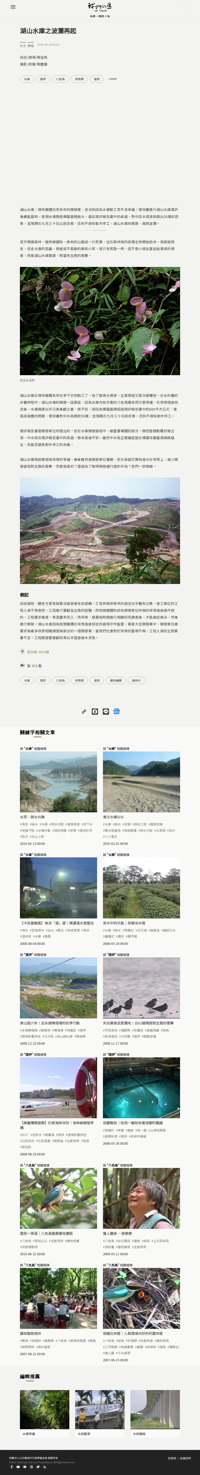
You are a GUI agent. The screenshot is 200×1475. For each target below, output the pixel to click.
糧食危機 (156, 824)
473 (34, 665)
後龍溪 (155, 930)
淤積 (73, 830)
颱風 (48, 936)
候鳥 (166, 1030)
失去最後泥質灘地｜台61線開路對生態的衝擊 (138, 1022)
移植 (92, 1340)
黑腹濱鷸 (153, 1030)
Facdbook (11, 1466)
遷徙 (137, 1240)
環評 (43, 79)
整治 (60, 930)
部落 (86, 1140)
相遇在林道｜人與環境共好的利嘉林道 (133, 1333)
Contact (24, 1466)
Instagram (31, 1466)
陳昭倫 (58, 1140)
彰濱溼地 (111, 1036)
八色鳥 (60, 79)
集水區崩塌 (113, 830)
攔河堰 (132, 936)
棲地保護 (73, 1240)
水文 (23, 46)
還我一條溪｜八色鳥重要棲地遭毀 (46, 1233)
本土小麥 (38, 836)
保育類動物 (30, 1246)
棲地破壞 (124, 1246)
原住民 (26, 1146)
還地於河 (86, 830)
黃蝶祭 (49, 1340)
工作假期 (111, 1346)
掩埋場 (58, 1030)
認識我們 (185, 1458)
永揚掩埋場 (30, 1030)
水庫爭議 (28, 1433)
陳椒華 (81, 1036)
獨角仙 (174, 1346)
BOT (25, 1134)
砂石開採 (124, 1240)
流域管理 (73, 930)
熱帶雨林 (28, 1346)
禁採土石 (41, 1240)
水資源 (160, 830)
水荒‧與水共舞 (32, 816)
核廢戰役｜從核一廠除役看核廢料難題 (133, 1122)
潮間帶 (125, 1030)
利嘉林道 (146, 1340)
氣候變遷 (130, 830)
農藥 (140, 1346)
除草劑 (151, 1346)
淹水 (25, 930)
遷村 (121, 936)
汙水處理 (124, 1353)
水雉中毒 (44, 830)
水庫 (27, 79)
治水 (51, 930)
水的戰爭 (84, 1433)
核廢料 (109, 1130)
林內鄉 (44, 651)
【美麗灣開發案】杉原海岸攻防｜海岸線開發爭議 (57, 1125)
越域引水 (169, 930)
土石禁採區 (161, 1240)
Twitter (38, 1466)
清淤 (25, 824)
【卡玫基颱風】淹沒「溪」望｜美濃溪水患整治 (57, 922)
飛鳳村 (129, 930)
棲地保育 (162, 1340)
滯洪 (86, 930)
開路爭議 (150, 1036)
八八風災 (111, 836)
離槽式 (109, 936)
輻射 (131, 1130)
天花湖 (142, 930)
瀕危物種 (60, 830)
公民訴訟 (28, 1140)
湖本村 (136, 680)
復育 (97, 79)
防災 (25, 836)
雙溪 (25, 1340)
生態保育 (73, 1140)
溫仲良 (26, 936)
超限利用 (111, 1136)
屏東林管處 (78, 1340)
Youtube (18, 1466)
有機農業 (127, 1346)
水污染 (49, 1036)
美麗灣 (49, 1134)
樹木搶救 (44, 1346)
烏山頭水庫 (65, 1036)
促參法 (36, 1134)
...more (112, 78)
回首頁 (172, 1458)
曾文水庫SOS (113, 816)
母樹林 (36, 1340)
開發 (31, 46)
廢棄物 (45, 1030)
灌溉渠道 (73, 824)
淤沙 (172, 830)
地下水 (88, 824)
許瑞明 (132, 1340)
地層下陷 (28, 830)
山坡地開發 (158, 1130)
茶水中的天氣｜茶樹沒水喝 (124, 922)
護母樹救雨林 (30, 1333)
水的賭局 (139, 1433)
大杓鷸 (125, 1036)
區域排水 (38, 930)
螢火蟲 (109, 1353)
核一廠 (142, 1130)
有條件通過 (138, 1136)
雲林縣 (32, 651)
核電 (121, 1130)
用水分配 (57, 824)
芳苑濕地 (111, 1030)
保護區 (71, 1030)
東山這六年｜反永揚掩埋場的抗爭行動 (50, 1022)
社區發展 (44, 1140)
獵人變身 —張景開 (117, 1233)
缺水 (35, 824)
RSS (44, 1466)
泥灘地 (138, 1030)
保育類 (79, 79)
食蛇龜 (109, 1246)
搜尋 (187, 7)
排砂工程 (140, 824)
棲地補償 (116, 680)
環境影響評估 (31, 1036)
